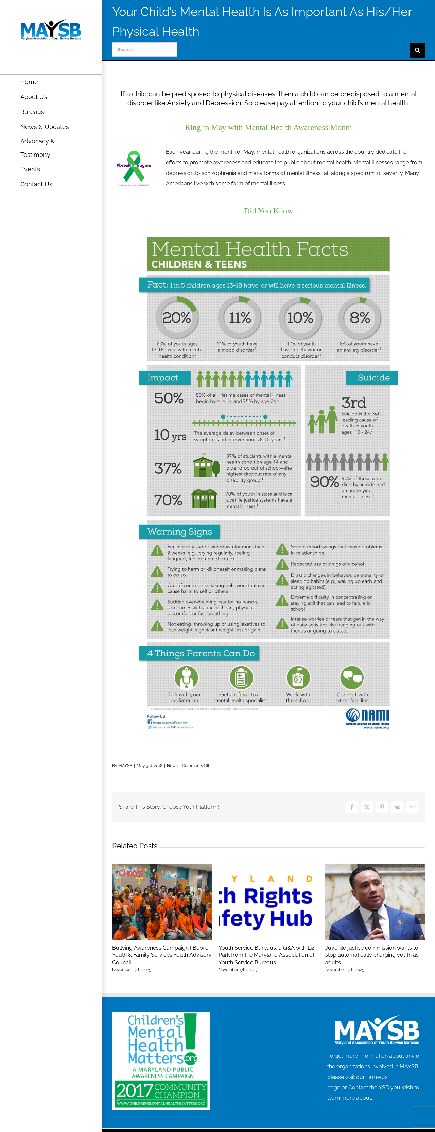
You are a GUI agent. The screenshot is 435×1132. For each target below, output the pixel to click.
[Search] (417, 50)
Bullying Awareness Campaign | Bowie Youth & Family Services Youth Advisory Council (162, 955)
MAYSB (125, 765)
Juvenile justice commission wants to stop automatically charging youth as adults (372, 955)
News (172, 765)
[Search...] (144, 49)
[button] (117, 919)
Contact (358, 1087)
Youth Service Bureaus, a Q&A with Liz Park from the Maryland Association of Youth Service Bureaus (266, 955)
